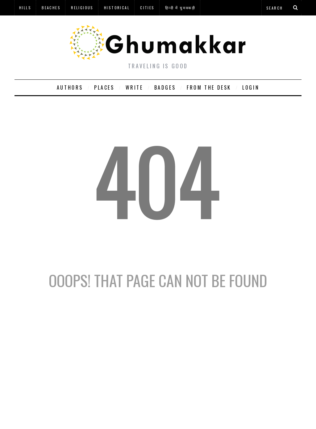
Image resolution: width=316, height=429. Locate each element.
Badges (165, 87)
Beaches (51, 7)
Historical (117, 7)
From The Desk (209, 87)
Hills (25, 7)
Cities (147, 7)
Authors (70, 87)
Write (134, 87)
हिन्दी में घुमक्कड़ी (180, 7)
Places (104, 87)
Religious (82, 7)
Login (250, 87)
